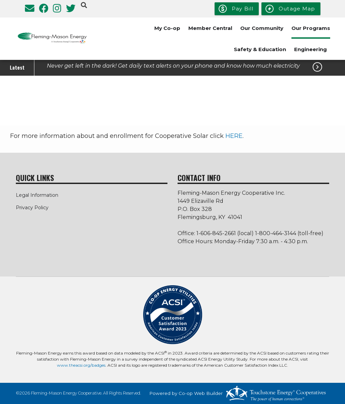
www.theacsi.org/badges (81, 365)
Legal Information (37, 195)
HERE (234, 136)
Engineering (310, 49)
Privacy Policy (32, 208)
